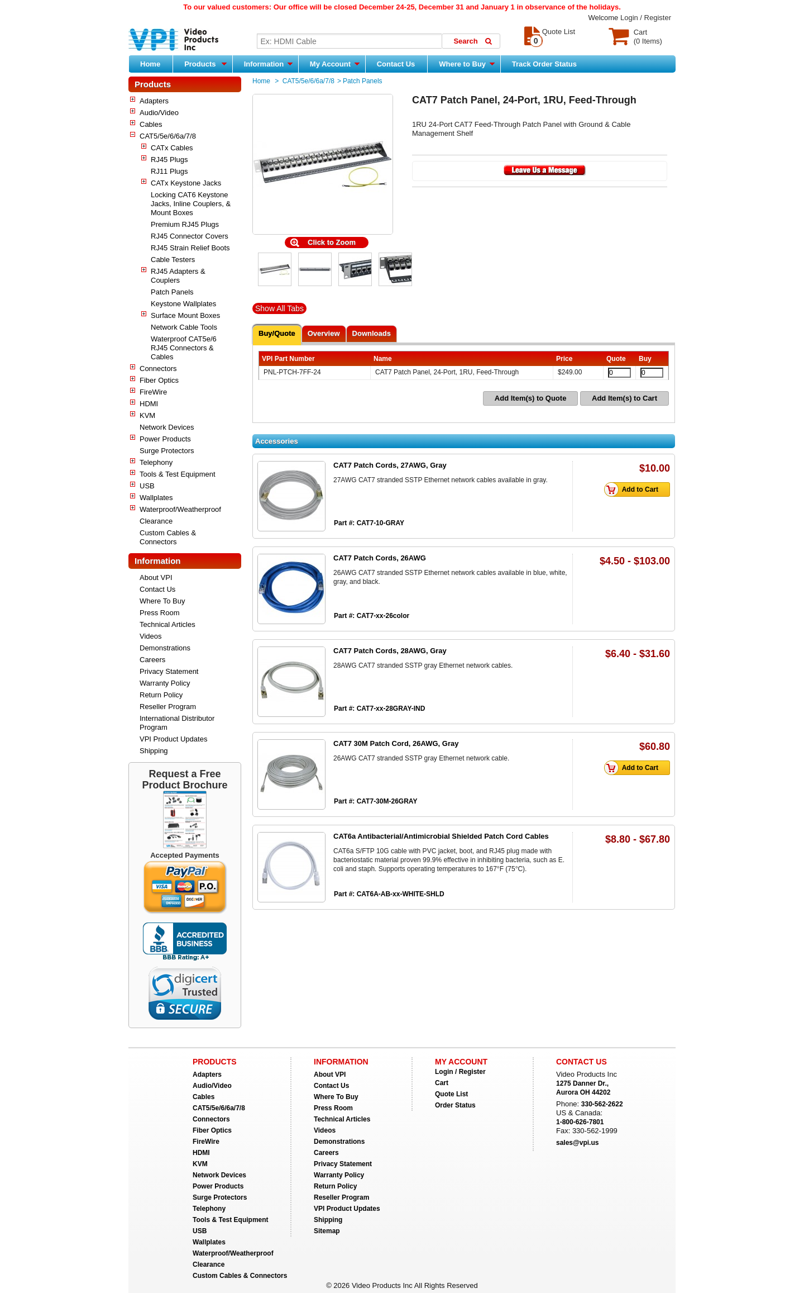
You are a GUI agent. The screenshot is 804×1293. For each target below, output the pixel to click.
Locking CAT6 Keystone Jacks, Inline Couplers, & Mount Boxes (191, 204)
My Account (335, 63)
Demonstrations (165, 648)
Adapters (154, 101)
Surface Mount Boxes (185, 315)
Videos (151, 636)
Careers (152, 659)
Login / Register (645, 17)
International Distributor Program (177, 722)
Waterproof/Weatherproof (180, 509)
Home (150, 64)
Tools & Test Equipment (178, 474)
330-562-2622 (602, 1104)
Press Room (160, 613)
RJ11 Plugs (169, 171)
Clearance (156, 521)
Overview (324, 333)
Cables (151, 124)
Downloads (371, 333)
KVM (147, 415)
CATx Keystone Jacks (186, 183)
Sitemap (327, 1231)
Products (205, 63)
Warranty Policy (165, 683)
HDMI (149, 404)
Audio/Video (159, 112)
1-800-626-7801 (580, 1122)
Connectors (158, 368)
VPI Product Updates (173, 739)
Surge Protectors (167, 450)
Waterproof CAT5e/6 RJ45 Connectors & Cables (184, 348)
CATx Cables (172, 148)
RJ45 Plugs (169, 159)
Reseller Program (168, 706)
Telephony (156, 462)
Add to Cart (634, 489)
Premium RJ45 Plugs (185, 224)
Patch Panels (172, 292)
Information (268, 63)
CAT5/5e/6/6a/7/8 (168, 136)
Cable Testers (173, 259)
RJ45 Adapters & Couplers (178, 275)
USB (147, 486)
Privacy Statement (169, 671)
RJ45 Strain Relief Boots (190, 248)
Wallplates (156, 497)
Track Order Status (544, 64)
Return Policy (161, 695)
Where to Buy (466, 63)
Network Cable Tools (184, 327)
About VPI (156, 577)
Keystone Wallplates (183, 304)
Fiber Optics (159, 380)
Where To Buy (162, 601)
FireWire (153, 392)
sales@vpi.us (577, 1143)
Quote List (451, 1094)
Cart (441, 1083)
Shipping (154, 751)
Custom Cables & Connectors (168, 537)
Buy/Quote (277, 333)
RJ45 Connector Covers (189, 236)
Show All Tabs (279, 308)
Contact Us (396, 64)
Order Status (455, 1105)
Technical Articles (167, 624)
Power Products (165, 439)
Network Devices (167, 427)
